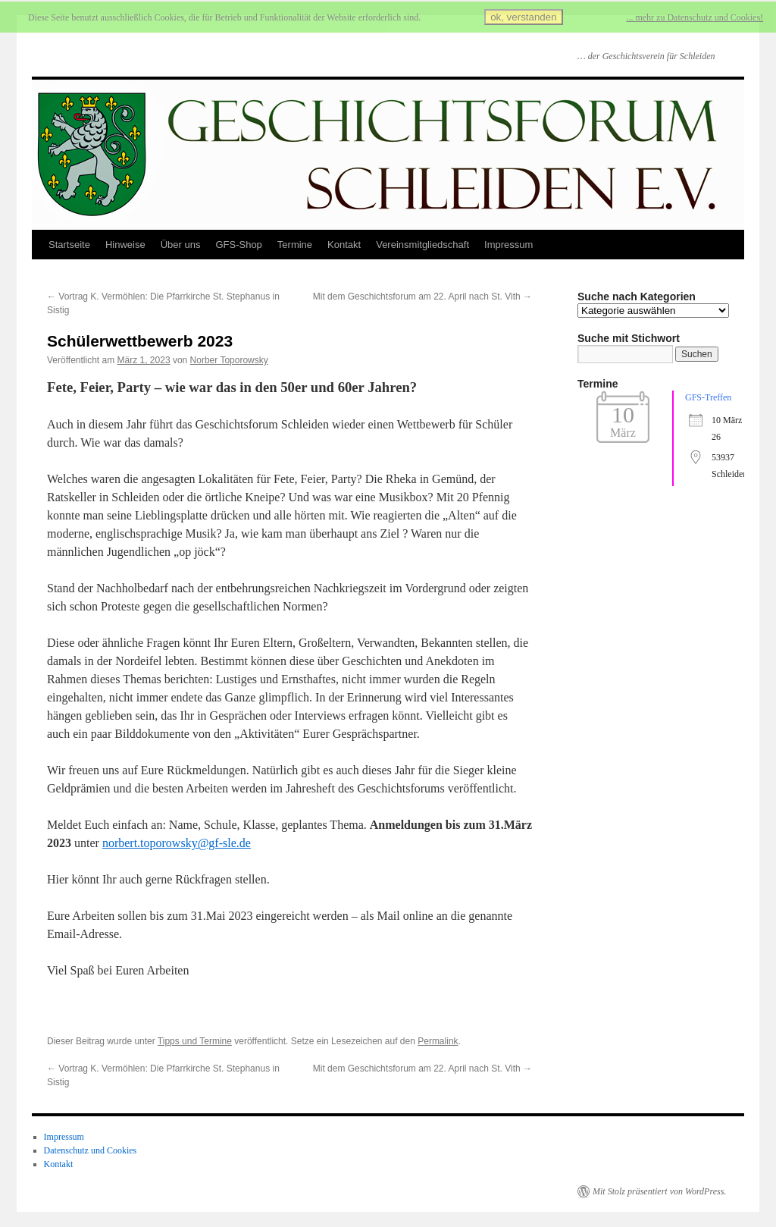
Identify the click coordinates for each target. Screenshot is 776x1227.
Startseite (69, 244)
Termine (294, 244)
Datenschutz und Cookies (90, 1150)
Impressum (508, 244)
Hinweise (125, 244)
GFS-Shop (238, 244)
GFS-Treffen (708, 397)
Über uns (181, 244)
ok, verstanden (523, 17)
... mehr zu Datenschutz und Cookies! (694, 17)
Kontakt (344, 244)
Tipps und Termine (195, 1041)
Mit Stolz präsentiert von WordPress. (659, 1191)
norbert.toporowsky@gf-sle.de (176, 842)
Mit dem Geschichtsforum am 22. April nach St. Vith (422, 296)
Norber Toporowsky (229, 360)
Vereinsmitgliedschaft (422, 244)
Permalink (438, 1041)
